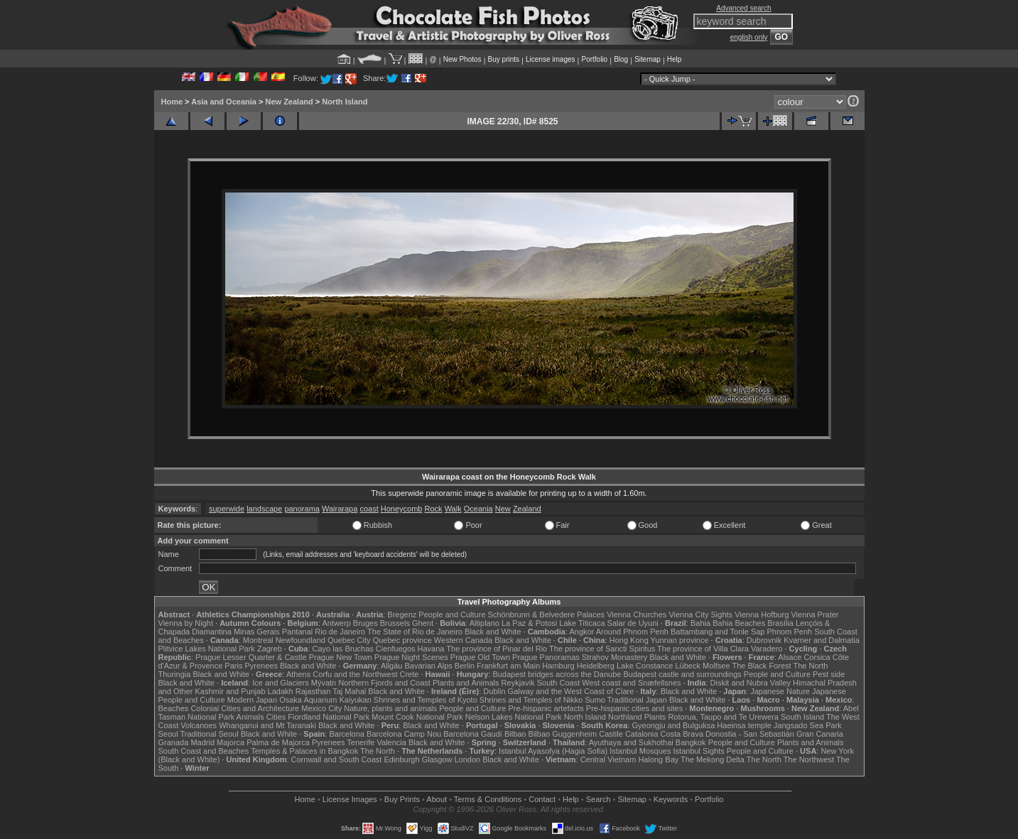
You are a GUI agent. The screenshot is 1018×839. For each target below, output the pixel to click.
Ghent (422, 623)
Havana (431, 648)
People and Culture (451, 614)
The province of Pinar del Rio (496, 648)
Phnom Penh (790, 631)
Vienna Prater (814, 614)
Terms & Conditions (487, 799)
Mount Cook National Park (417, 717)
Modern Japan (252, 699)
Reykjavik (518, 682)
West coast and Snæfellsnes (631, 682)
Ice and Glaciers (280, 682)
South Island (802, 717)
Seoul (168, 734)
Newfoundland (300, 640)
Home (172, 101)
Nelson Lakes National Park (513, 717)
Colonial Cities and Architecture (244, 708)
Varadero (766, 648)
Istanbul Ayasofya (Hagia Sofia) (553, 751)
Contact (542, 799)
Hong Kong (629, 640)
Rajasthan (313, 691)
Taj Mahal (349, 691)
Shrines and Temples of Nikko (531, 699)
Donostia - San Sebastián (749, 734)
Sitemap (647, 59)
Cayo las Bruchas (343, 648)
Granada (173, 742)
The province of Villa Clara (703, 648)
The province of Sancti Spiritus (602, 648)
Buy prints (503, 59)
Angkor (581, 631)
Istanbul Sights (699, 751)
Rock (434, 508)
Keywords (671, 799)
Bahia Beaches (739, 623)
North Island (344, 101)
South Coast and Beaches (203, 751)
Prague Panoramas (546, 657)
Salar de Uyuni (633, 623)
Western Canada (463, 640)
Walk (453, 508)
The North (810, 665)
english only (749, 37)
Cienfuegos (396, 648)
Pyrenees (260, 665)
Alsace (789, 657)
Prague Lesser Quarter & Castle (251, 657)
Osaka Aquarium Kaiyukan (325, 699)
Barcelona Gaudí (472, 734)
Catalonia (641, 734)
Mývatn (323, 682)
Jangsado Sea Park (808, 725)
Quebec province (402, 640)
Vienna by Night (185, 623)
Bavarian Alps (429, 665)
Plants (655, 717)
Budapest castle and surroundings (682, 674)
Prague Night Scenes (411, 657)
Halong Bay (658, 759)
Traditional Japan (637, 699)
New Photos (462, 59)
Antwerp (336, 623)
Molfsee (716, 665)
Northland (625, 717)
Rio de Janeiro (340, 631)
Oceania (478, 508)
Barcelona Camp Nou (404, 734)
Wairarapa (339, 508)
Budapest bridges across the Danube (556, 674)
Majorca (230, 742)
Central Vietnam (608, 759)
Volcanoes (198, 725)
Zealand (527, 508)
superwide (226, 508)
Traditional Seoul (209, 734)
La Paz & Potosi (529, 623)
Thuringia (174, 674)
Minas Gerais (257, 631)
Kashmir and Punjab (230, 691)
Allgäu (392, 665)
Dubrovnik (764, 640)
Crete (409, 674)
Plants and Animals (466, 682)
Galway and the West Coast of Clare (571, 691)
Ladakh (280, 691)
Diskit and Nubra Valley (750, 682)
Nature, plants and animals (390, 708)
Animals (250, 717)
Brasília (780, 623)
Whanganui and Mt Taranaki (267, 725)
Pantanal (297, 631)
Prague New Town (340, 657)
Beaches (173, 708)
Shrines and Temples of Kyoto (425, 699)
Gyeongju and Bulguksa (673, 725)
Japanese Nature (780, 691)
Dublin (494, 691)
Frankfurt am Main (508, 665)
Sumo (595, 699)
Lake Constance (645, 665)
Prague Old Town (480, 657)
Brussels (395, 623)
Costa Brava (681, 734)
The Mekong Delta (712, 759)
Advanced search (743, 8)
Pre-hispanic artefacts (545, 708)
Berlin (465, 665)
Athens (298, 674)
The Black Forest (761, 665)
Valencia (391, 742)
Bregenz (401, 614)
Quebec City (349, 640)
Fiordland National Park (328, 717)
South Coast (558, 682)
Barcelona (346, 734)
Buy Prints (402, 799)
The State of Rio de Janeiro (414, 631)
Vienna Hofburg (762, 614)
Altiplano (484, 623)
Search (598, 799)
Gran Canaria (819, 734)
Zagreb (269, 648)
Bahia (700, 623)
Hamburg (558, 665)
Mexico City (321, 708)
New (503, 508)
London (467, 759)
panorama (302, 508)
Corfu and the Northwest (355, 674)
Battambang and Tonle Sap (718, 631)
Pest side (829, 674)
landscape (264, 508)
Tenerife (360, 742)
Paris (233, 665)
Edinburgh (401, 759)
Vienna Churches (636, 614)
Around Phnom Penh (632, 631)
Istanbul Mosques (640, 751)
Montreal (258, 640)
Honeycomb (402, 508)
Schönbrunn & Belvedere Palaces (546, 614)
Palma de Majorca (278, 742)
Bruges (365, 623)
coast (368, 508)
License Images (350, 799)
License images (550, 59)
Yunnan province (680, 640)
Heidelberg (595, 665)
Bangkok (691, 742)
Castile (611, 734)
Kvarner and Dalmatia (821, 640)
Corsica (816, 657)
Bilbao (515, 734)
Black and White (493, 631)
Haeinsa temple (744, 725)
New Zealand (289, 101)
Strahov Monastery (614, 657)
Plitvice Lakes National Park (206, 648)
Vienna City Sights (700, 614)
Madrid (202, 742)
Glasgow (437, 759)
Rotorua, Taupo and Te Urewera (723, 717)
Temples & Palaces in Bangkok (304, 751)
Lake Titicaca (582, 623)
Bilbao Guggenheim (563, 734)
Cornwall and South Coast (336, 759)
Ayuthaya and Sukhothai (631, 742)
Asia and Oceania (223, 101)
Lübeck (687, 665)
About (436, 799)
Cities (276, 717)
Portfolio (594, 59)
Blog (621, 59)
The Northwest (809, 759)
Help (674, 59)
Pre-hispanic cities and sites (634, 708)
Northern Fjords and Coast (384, 682)
